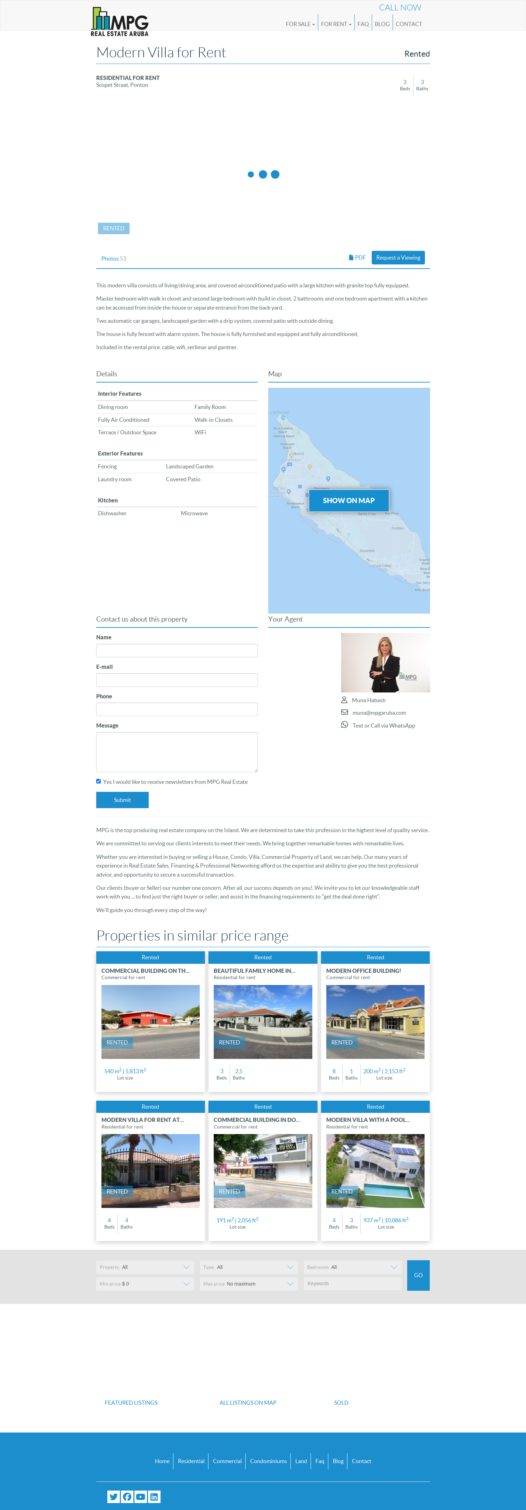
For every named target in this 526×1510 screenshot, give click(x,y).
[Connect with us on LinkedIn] (154, 1497)
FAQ (363, 24)
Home (162, 1461)
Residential (191, 1461)
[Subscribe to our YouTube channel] (140, 1497)
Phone (104, 696)
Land (301, 1461)
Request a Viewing (398, 257)
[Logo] (119, 18)
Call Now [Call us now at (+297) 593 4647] (400, 7)
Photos (113, 258)
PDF (357, 257)
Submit (122, 800)
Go (418, 1275)
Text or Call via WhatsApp (378, 725)
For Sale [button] (300, 24)
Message (107, 725)
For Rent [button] (336, 24)
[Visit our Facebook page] (127, 1497)
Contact (409, 24)
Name (104, 637)
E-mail (104, 667)
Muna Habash (363, 699)
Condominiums (268, 1461)
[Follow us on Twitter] (113, 1497)
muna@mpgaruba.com (373, 712)
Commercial (227, 1461)
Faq (319, 1461)
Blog (382, 24)
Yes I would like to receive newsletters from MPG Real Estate (172, 782)
